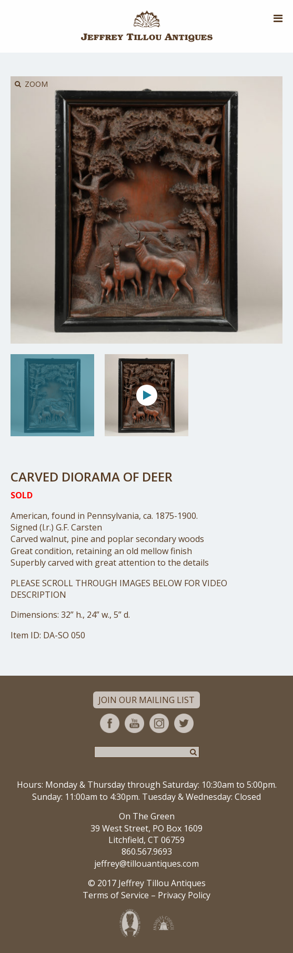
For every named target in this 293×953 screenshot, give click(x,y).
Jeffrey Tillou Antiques (147, 26)
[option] (52, 395)
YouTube (134, 723)
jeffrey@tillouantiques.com (146, 863)
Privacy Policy (184, 895)
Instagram (159, 723)
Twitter (184, 723)
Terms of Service (116, 895)
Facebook (109, 723)
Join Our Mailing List (146, 700)
